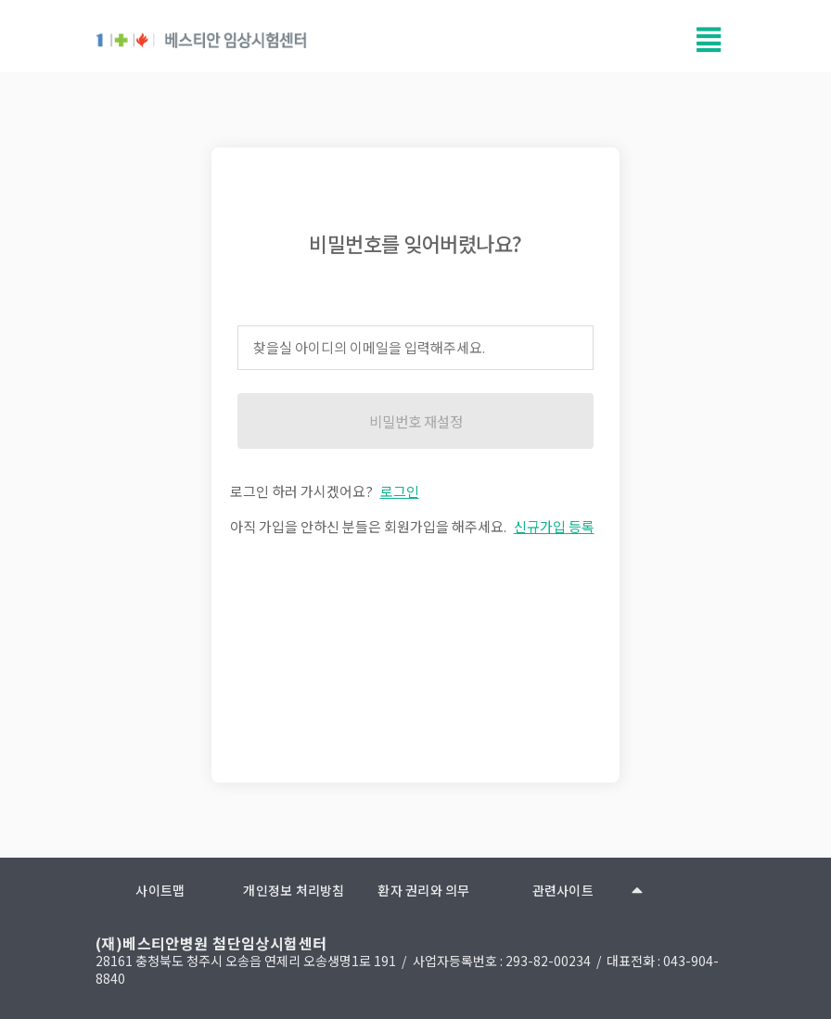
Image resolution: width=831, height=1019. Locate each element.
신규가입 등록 (554, 526)
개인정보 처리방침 (293, 890)
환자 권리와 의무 (423, 890)
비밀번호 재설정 (416, 421)
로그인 (399, 491)
